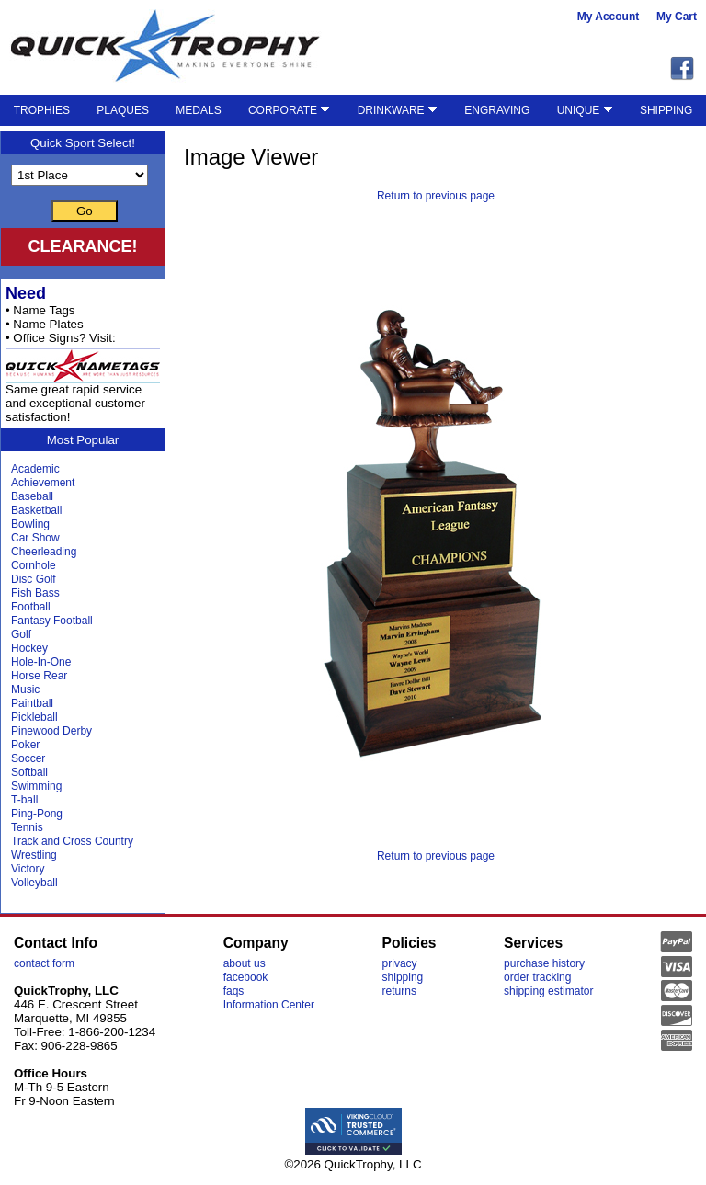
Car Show (35, 537)
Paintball (32, 703)
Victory (27, 868)
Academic (35, 468)
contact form (44, 963)
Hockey (29, 648)
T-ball (24, 799)
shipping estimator (548, 991)
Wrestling (34, 855)
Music (25, 689)
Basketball (36, 510)
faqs (234, 991)
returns (399, 991)
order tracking (537, 977)
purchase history (544, 963)
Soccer (28, 758)
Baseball (32, 496)
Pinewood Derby (51, 730)
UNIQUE (585, 110)
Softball (29, 772)
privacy (399, 963)
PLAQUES (123, 110)
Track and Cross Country (72, 841)
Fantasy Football (52, 620)
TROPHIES (42, 110)
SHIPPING (666, 110)
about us (244, 963)
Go (84, 211)
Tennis (27, 827)
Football (31, 606)
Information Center (268, 1004)
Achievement (42, 482)
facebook (245, 977)
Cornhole (33, 565)
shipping (403, 977)
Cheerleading (43, 551)
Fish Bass (35, 593)
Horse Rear (39, 675)
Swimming (36, 786)
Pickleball (34, 717)
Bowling (30, 524)
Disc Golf (33, 579)
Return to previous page (436, 195)
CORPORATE (289, 110)
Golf (21, 634)
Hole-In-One (41, 661)
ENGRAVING (497, 110)
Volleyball (34, 882)
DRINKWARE (398, 110)
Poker (25, 744)
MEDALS (198, 110)
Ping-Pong (37, 813)
